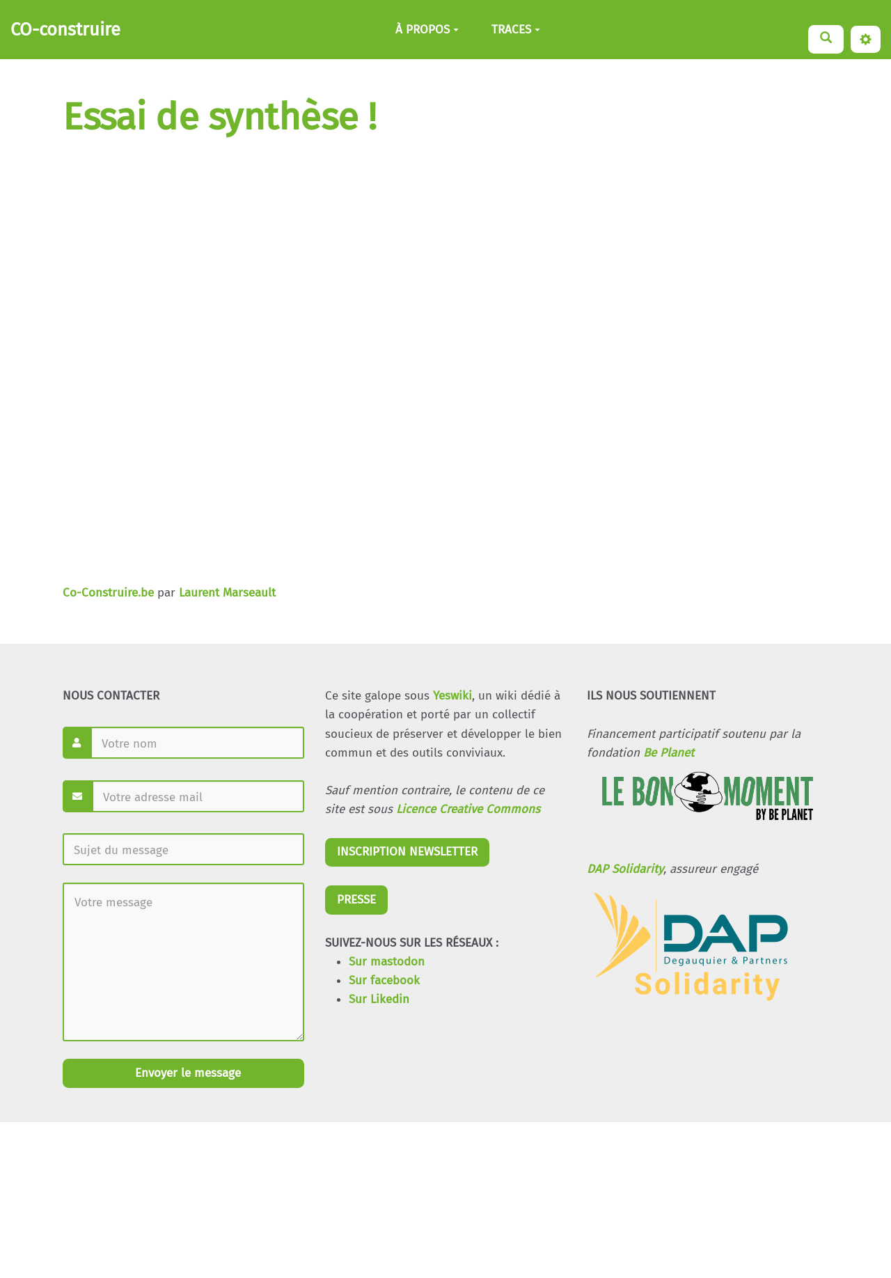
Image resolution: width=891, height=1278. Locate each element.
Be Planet (668, 753)
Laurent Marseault (227, 592)
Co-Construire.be (108, 592)
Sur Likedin (379, 999)
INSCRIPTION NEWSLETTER (407, 851)
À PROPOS (427, 29)
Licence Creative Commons (468, 809)
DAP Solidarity (625, 869)
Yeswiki (452, 695)
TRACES (515, 29)
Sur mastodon (387, 961)
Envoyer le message (186, 1073)
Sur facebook (384, 980)
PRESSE (356, 899)
